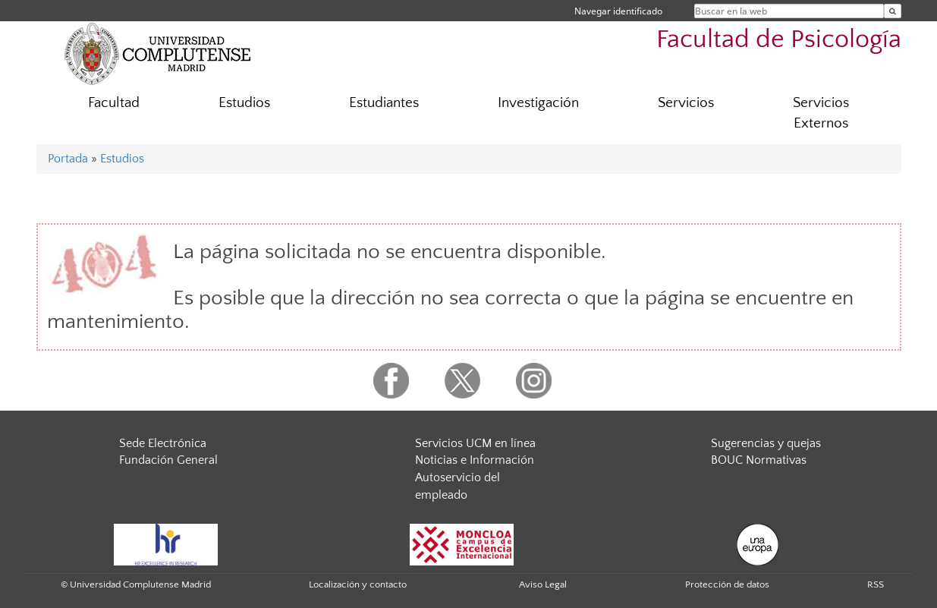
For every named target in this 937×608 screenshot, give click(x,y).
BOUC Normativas (759, 460)
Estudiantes (384, 103)
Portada (68, 158)
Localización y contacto (358, 584)
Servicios (686, 103)
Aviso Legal (543, 584)
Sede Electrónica (162, 443)
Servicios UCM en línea (475, 443)
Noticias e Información (474, 460)
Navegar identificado (618, 11)
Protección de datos (727, 584)
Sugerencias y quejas (766, 443)
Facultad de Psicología (778, 40)
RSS (875, 584)
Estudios (244, 103)
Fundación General (168, 460)
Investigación (538, 103)
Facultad (114, 103)
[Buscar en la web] (892, 11)
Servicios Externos (821, 113)
